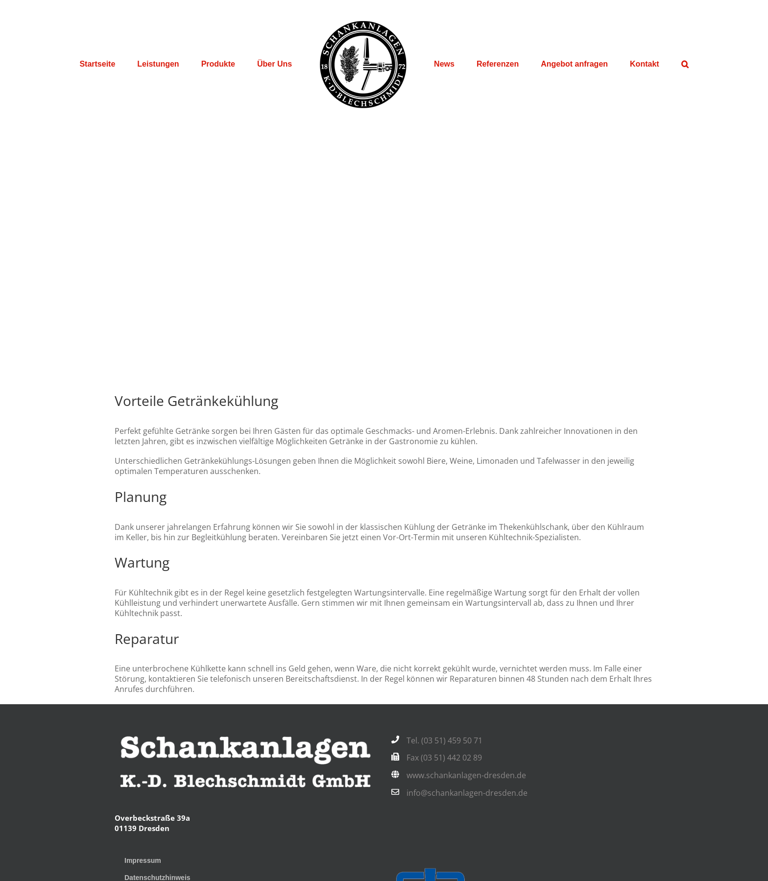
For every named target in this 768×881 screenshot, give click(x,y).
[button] (684, 64)
